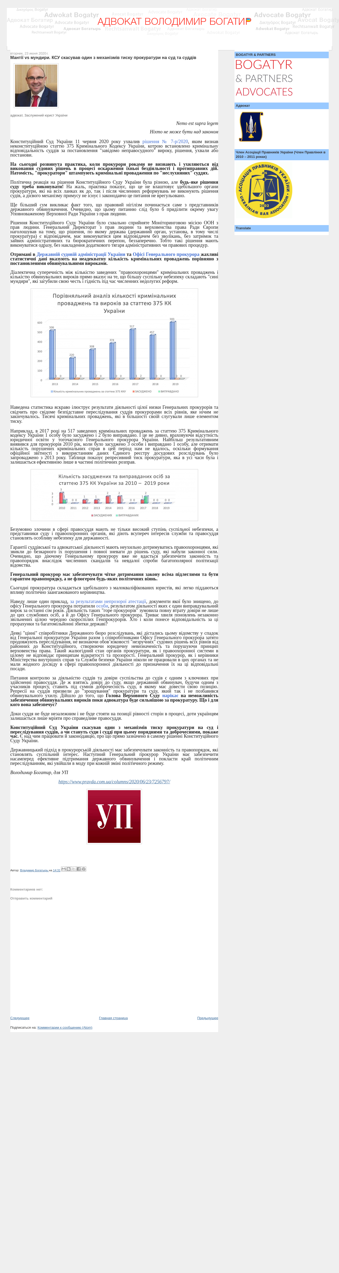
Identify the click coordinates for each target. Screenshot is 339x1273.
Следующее (20, 1018)
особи (102, 606)
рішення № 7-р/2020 (164, 141)
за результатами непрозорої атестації (108, 601)
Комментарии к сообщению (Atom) (64, 1027)
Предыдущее (207, 1018)
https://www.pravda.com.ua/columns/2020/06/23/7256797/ (114, 781)
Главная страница (113, 1018)
